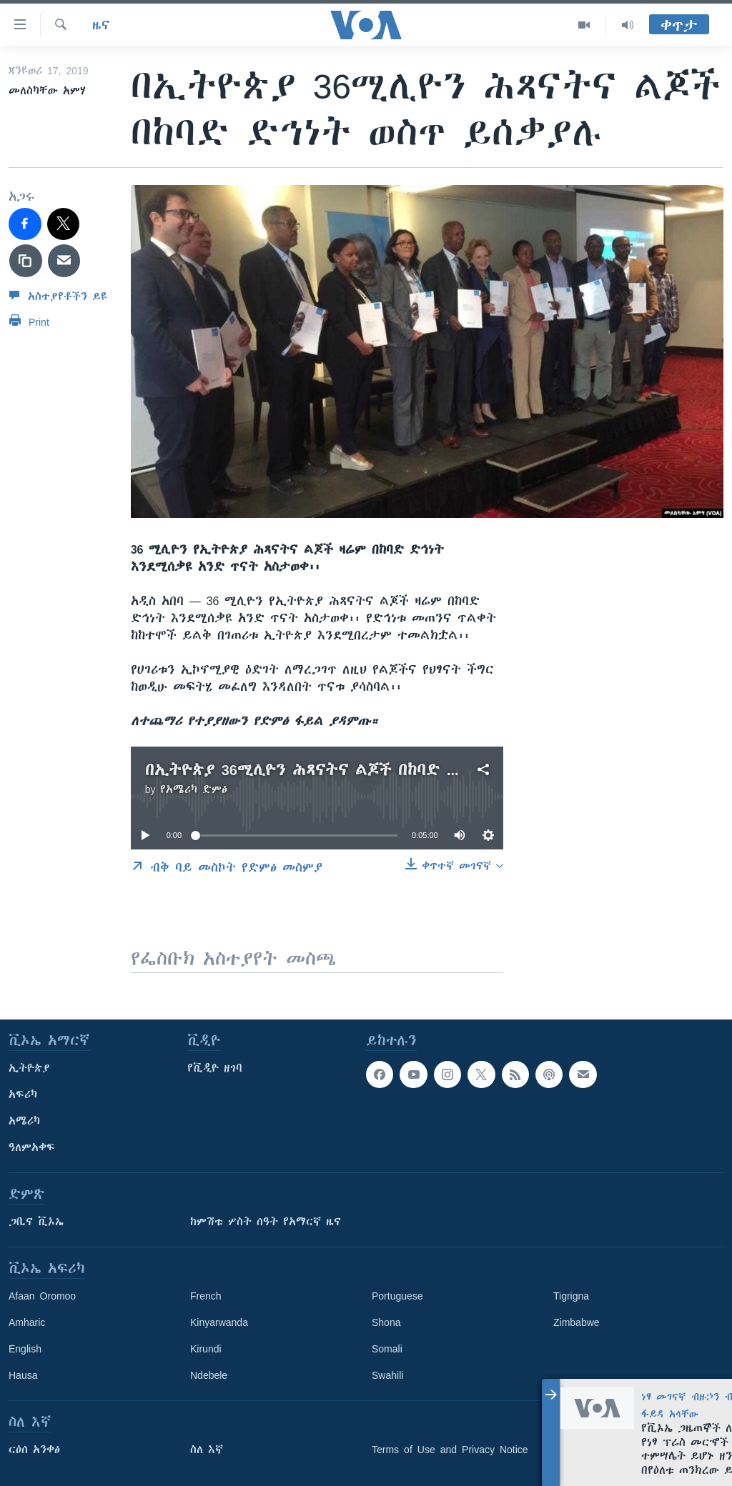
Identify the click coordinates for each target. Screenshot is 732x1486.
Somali (387, 1348)
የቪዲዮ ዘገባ (214, 1068)
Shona (386, 1322)
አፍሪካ (23, 1094)
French (206, 1296)
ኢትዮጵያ (29, 1068)
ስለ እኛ (206, 1449)
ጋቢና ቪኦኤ (36, 1221)
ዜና (101, 25)
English (25, 1348)
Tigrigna (571, 1296)
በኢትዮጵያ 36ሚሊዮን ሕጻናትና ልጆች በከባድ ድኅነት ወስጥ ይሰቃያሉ (370, 770)
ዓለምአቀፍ (32, 1147)
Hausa (23, 1375)
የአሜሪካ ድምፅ (193, 789)
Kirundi (206, 1348)
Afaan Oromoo (42, 1296)
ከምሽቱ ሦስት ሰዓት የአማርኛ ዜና (265, 1221)
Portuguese (397, 1296)
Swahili (387, 1375)
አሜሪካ (24, 1120)
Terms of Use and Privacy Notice (450, 1449)
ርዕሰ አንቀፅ (34, 1449)
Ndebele (208, 1375)
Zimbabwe (576, 1322)
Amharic (27, 1322)
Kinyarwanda (219, 1322)
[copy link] (25, 260)
